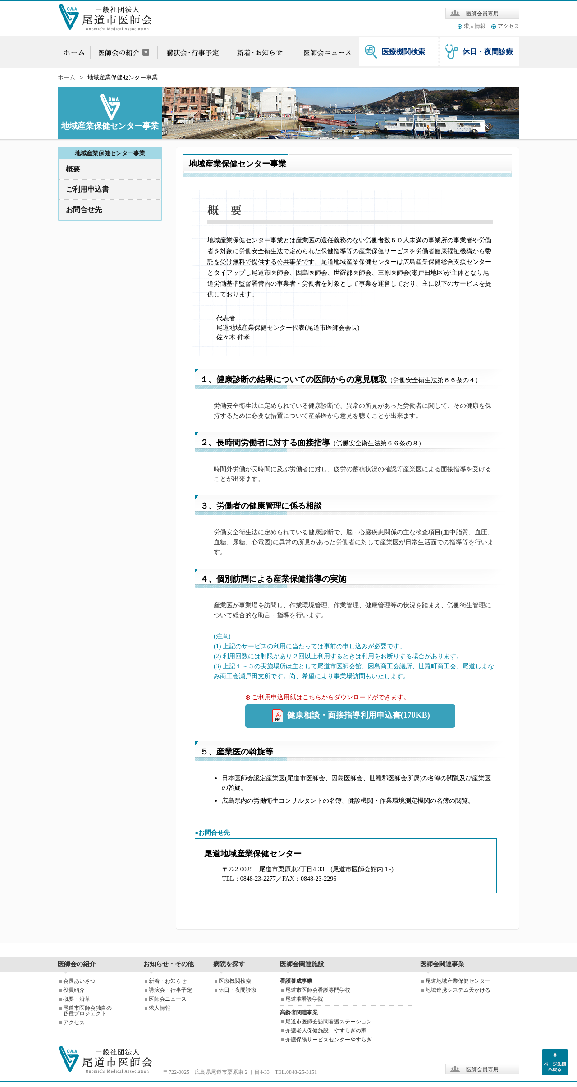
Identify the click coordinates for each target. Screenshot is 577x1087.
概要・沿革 (76, 999)
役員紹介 (74, 990)
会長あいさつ (79, 981)
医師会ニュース (168, 999)
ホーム (66, 77)
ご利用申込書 (87, 189)
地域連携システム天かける (458, 990)
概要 (73, 169)
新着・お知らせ (168, 981)
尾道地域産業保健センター (458, 981)
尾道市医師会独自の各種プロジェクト (87, 1010)
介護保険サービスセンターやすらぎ (328, 1039)
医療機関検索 (403, 52)
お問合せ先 (84, 209)
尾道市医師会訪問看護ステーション (328, 1021)
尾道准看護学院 (304, 999)
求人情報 (474, 26)
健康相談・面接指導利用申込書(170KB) (350, 716)
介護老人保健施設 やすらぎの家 (325, 1030)
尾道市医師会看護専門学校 (317, 990)
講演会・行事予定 (170, 990)
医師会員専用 (482, 13)
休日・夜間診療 (488, 52)
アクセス (508, 26)
